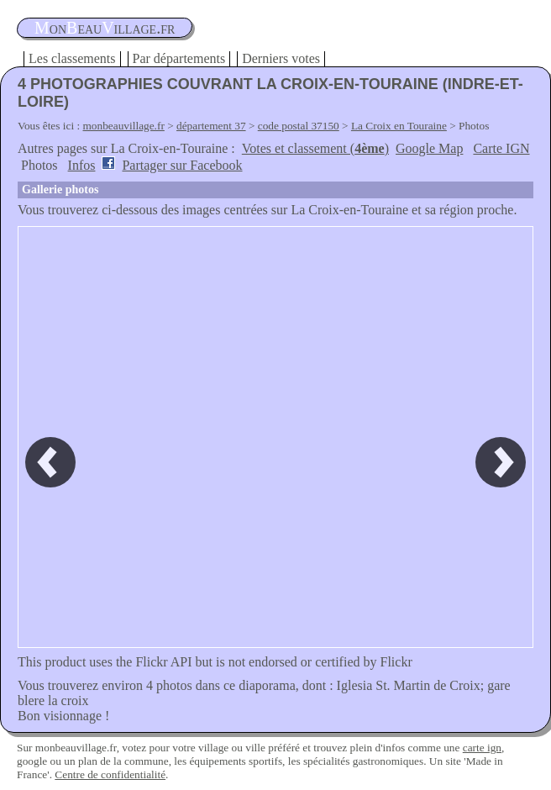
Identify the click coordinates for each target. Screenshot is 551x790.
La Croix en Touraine (399, 125)
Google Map (429, 148)
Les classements (72, 58)
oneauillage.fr (104, 27)
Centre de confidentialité (110, 774)
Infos (82, 165)
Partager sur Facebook (182, 165)
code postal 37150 (298, 125)
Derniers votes (281, 58)
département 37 (211, 125)
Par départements (179, 58)
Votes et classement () (315, 148)
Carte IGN (501, 148)
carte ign (482, 747)
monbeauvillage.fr (124, 125)
